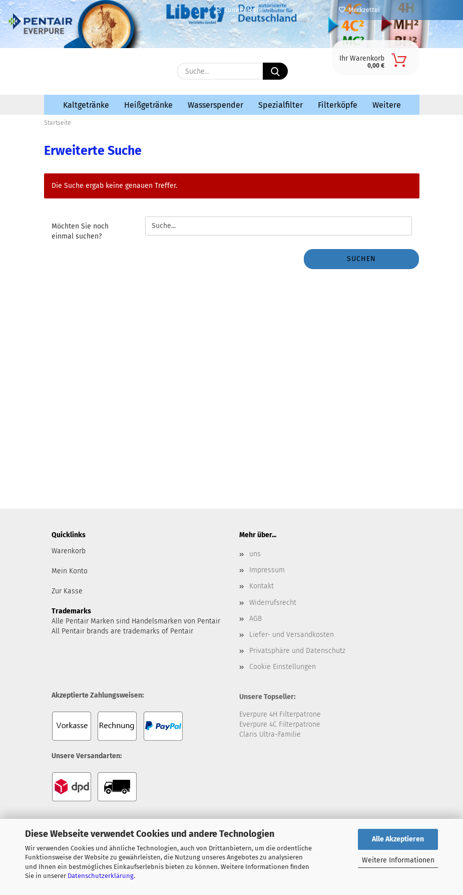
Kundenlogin (239, 10)
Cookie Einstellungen (282, 666)
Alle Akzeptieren (398, 839)
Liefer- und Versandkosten (291, 634)
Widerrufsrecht (272, 602)
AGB (255, 618)
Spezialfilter (280, 105)
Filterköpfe (337, 105)
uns (255, 554)
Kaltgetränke (86, 105)
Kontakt (261, 586)
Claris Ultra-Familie (270, 734)
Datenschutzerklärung (101, 875)
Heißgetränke (148, 105)
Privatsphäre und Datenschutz (297, 650)
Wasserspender (215, 105)
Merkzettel (359, 10)
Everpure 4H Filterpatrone (280, 714)
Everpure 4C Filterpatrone (279, 724)
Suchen (361, 259)
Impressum (267, 570)
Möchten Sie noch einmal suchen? (80, 231)
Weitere (386, 105)
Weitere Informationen (398, 860)
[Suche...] (275, 71)
